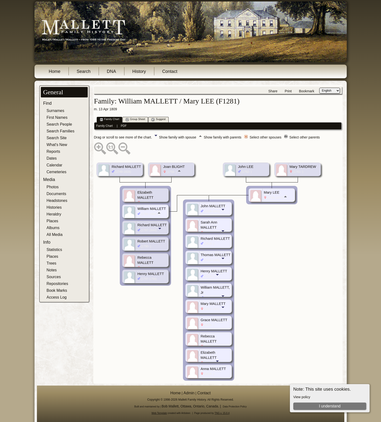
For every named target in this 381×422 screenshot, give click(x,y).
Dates (52, 158)
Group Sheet (135, 119)
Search (84, 71)
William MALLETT (152, 209)
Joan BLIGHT (174, 167)
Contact (169, 71)
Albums (53, 228)
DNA (111, 71)
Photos (53, 187)
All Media (55, 235)
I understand (329, 406)
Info (47, 242)
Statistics (54, 250)
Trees (51, 263)
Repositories (57, 284)
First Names (57, 117)
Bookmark (306, 91)
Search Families (61, 131)
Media (49, 179)
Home (55, 71)
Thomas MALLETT (216, 255)
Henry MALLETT (151, 274)
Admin (188, 393)
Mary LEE (271, 192)
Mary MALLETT (213, 304)
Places (52, 221)
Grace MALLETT (214, 320)
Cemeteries (57, 172)
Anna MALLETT (213, 369)
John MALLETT (213, 206)
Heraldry (54, 214)
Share (272, 91)
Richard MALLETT (126, 167)
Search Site (57, 138)
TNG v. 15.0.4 (222, 413)
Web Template (159, 413)
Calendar (54, 165)
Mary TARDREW (303, 167)
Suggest (158, 119)
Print (288, 91)
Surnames (55, 111)
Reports (53, 151)
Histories (54, 207)
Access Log (57, 297)
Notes (52, 270)
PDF (124, 126)
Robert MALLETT (151, 241)
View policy (301, 397)
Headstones (57, 200)
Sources (54, 277)
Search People (59, 124)
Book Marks (57, 290)
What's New (57, 145)
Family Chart (109, 119)
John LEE (246, 167)
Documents (56, 194)
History (139, 71)
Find (47, 103)
